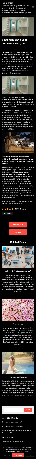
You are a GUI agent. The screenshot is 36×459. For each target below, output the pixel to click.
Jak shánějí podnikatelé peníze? (12, 426)
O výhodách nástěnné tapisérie (12, 441)
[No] (34, 452)
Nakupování (7, 214)
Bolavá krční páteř (8, 437)
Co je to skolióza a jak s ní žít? (12, 422)
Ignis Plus (7, 3)
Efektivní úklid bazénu (18, 377)
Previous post (18, 225)
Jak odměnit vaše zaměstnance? (18, 271)
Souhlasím (18, 455)
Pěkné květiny (18, 324)
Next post (18, 232)
